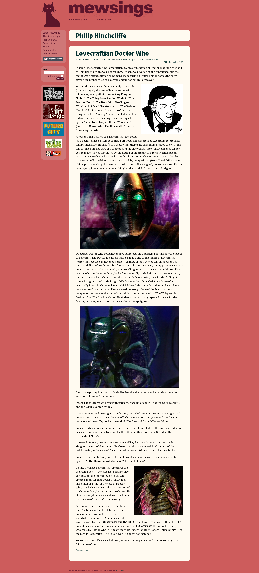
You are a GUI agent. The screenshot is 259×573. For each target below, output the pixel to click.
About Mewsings (51, 36)
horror (78, 59)
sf (83, 59)
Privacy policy (50, 53)
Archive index (50, 39)
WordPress (120, 570)
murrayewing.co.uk (79, 19)
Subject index (50, 43)
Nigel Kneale (121, 59)
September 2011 (175, 62)
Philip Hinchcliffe (136, 59)
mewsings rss (104, 19)
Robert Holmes (151, 59)
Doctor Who (95, 59)
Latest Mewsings (51, 32)
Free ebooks (49, 50)
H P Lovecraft (108, 59)
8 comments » (82, 550)
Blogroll (47, 46)
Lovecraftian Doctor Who (112, 53)
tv (87, 59)
